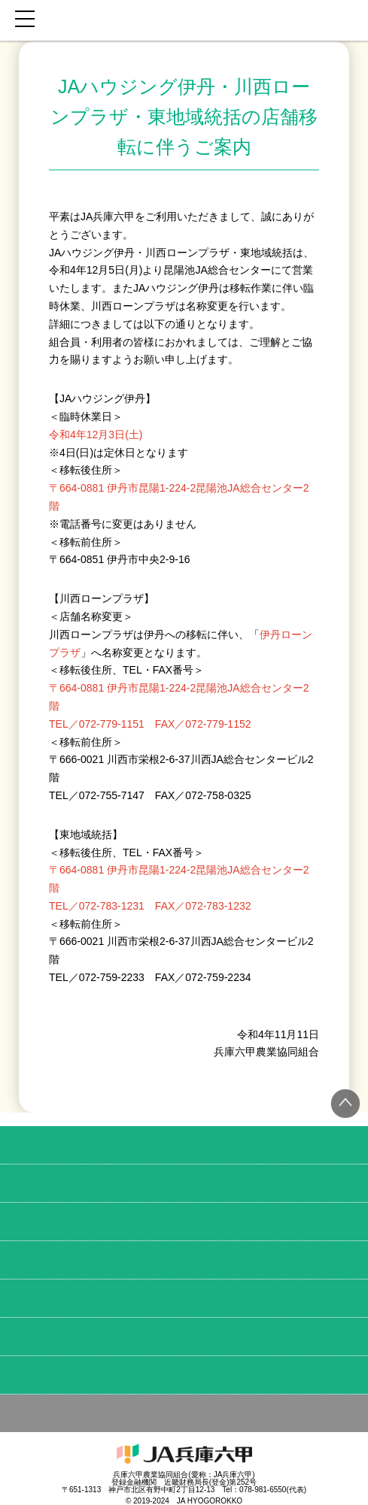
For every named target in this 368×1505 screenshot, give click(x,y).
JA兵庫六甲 (184, 20)
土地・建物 (184, 1298)
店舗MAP (184, 1336)
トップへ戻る (345, 1104)
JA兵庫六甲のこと (184, 1375)
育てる (184, 1183)
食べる (184, 1145)
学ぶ (184, 1221)
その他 (184, 1413)
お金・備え (184, 1260)
